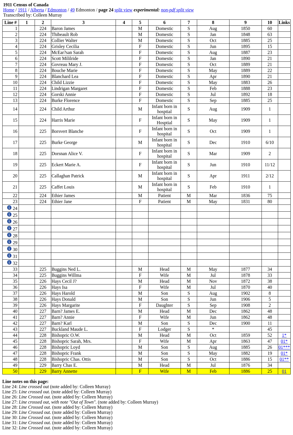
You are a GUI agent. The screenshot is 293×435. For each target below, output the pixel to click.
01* (284, 341)
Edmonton (57, 9)
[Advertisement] (256, 10)
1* (284, 335)
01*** (284, 347)
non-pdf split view (177, 9)
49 (72, 9)
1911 (22, 9)
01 (284, 371)
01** (284, 359)
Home (8, 9)
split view (123, 9)
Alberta (37, 9)
